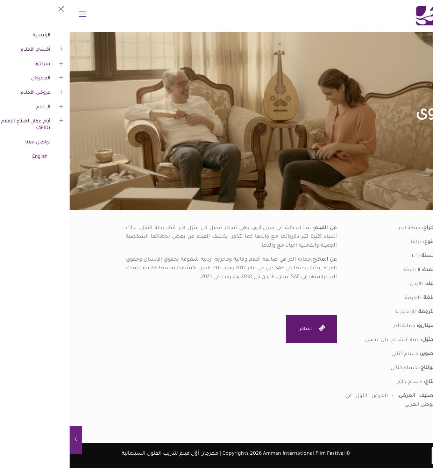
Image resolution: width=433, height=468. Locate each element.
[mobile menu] (13, 16)
